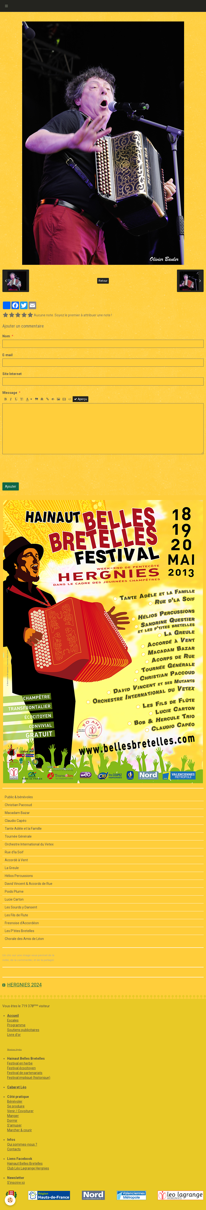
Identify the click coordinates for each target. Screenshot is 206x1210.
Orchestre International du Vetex (29, 844)
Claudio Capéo (15, 821)
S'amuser (14, 1125)
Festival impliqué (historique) (28, 1078)
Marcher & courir (19, 1130)
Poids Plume (14, 891)
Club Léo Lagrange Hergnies (28, 1168)
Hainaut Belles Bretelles (25, 1163)
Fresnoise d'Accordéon (22, 923)
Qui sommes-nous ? (22, 1144)
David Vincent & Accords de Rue (28, 884)
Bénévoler (14, 1101)
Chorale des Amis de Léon (24, 939)
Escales (13, 1020)
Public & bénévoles (19, 797)
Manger (13, 1116)
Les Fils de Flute (16, 915)
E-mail (7, 355)
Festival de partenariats (24, 1073)
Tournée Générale (18, 836)
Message (9, 393)
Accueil (13, 1015)
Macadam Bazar (17, 813)
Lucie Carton (14, 899)
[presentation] (38, 468)
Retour (103, 280)
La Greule (12, 868)
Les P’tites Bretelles (19, 931)
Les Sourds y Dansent (21, 907)
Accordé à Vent (16, 860)
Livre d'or (14, 1035)
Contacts (14, 1149)
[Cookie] (10, 1200)
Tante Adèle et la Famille (23, 828)
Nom (6, 336)
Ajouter (10, 486)
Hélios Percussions (19, 876)
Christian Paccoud (18, 805)
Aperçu (80, 399)
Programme (16, 1025)
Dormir (12, 1120)
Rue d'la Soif (14, 852)
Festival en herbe (20, 1063)
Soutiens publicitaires (23, 1030)
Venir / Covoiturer (20, 1111)
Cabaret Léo (16, 1087)
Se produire (16, 1106)
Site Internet (12, 374)
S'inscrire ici (16, 1182)
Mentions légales (14, 1049)
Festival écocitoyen (21, 1068)
